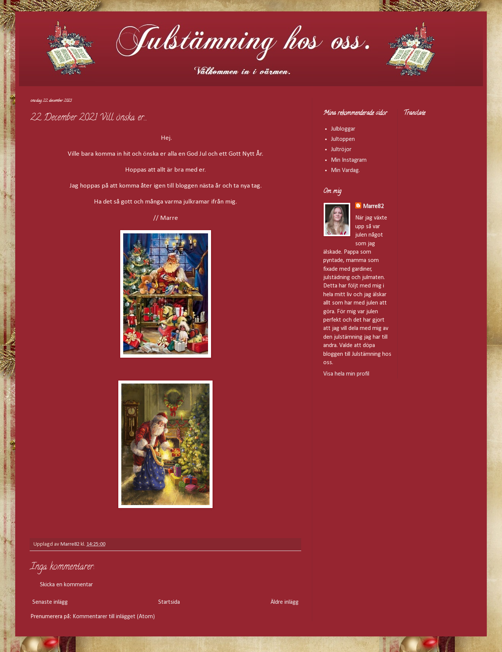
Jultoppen (343, 139)
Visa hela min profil (346, 374)
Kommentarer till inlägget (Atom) (114, 617)
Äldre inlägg (284, 602)
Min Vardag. (345, 170)
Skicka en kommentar (66, 585)
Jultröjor (341, 150)
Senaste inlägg (50, 602)
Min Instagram (349, 160)
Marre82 (373, 207)
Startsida (169, 602)
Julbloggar (343, 129)
